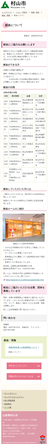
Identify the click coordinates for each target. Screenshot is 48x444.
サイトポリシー (10, 393)
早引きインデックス (18, 366)
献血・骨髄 (6, 15)
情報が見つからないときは (21, 376)
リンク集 (7, 407)
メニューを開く (43, 4)
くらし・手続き (21, 12)
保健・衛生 (35, 12)
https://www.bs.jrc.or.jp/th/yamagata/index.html (25, 280)
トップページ (7, 12)
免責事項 (7, 404)
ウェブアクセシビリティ (14, 397)
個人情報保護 (9, 400)
